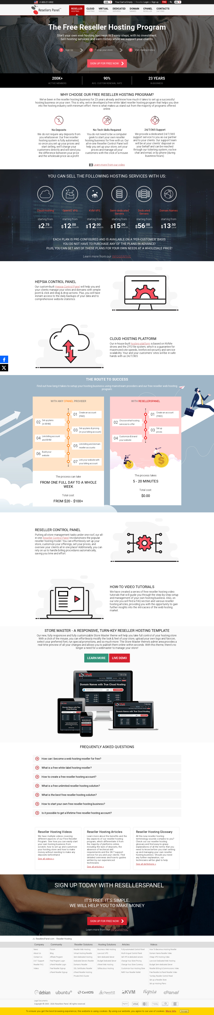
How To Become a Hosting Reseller (163, 949)
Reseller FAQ (38, 965)
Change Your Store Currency (132, 965)
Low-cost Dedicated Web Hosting (162, 961)
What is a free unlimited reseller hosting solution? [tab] (71, 785)
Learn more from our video (107, 164)
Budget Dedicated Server (106, 961)
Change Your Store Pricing (131, 961)
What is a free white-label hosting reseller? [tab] (67, 767)
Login (146, 2)
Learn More (96, 658)
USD (106, 2)
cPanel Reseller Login (58, 965)
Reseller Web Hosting (82, 949)
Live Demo (119, 658)
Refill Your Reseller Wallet (131, 972)
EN (176, 2)
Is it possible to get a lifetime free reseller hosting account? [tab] (77, 812)
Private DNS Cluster (81, 976)
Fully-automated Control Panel (133, 949)
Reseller (76, 9)
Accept (184, 1011)
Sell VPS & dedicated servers (132, 957)
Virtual (103, 9)
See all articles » (95, 866)
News (36, 949)
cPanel (147, 9)
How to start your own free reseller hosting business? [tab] (73, 803)
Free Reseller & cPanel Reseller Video (163, 972)
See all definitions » (146, 864)
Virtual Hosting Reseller (83, 953)
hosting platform (140, 343)
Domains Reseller (80, 965)
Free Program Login (57, 961)
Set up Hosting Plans (158, 984)
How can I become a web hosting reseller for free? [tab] (71, 758)
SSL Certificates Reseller (83, 968)
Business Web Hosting (106, 949)
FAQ (164, 2)
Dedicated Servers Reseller (84, 961)
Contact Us (38, 957)
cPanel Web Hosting (105, 965)
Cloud (90, 9)
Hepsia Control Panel (67, 286)
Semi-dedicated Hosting (83, 957)
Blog (52, 953)
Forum (52, 949)
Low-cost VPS (102, 953)
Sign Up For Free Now (104, 63)
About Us (37, 953)
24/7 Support (39, 961)
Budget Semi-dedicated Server (161, 965)
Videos (36, 968)
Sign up (155, 2)
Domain (134, 9)
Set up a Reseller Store (158, 980)
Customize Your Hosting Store (133, 968)
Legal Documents (41, 1001)
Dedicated (119, 9)
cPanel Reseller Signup (58, 972)
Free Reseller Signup (58, 968)
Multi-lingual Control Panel (131, 953)
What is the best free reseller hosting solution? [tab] (69, 794)
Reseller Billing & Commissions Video (164, 968)
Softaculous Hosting (105, 968)
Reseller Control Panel (56, 537)
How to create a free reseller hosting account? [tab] (69, 776)
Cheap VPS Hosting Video (159, 957)
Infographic (121, 256)
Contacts (162, 9)
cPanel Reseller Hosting (83, 972)
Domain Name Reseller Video (161, 953)
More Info (171, 1011)
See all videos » (46, 858)
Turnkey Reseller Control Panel (161, 976)
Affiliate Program (56, 957)
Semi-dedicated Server (105, 957)
